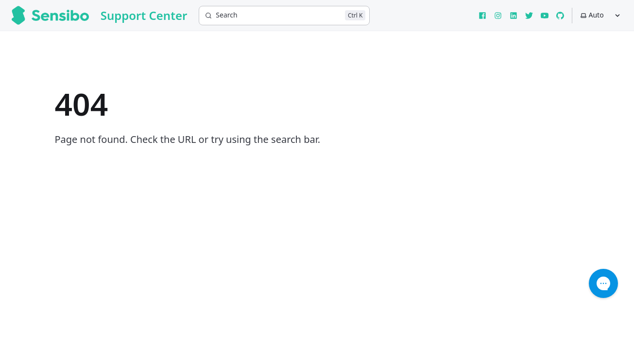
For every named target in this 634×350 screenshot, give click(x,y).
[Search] (284, 15)
